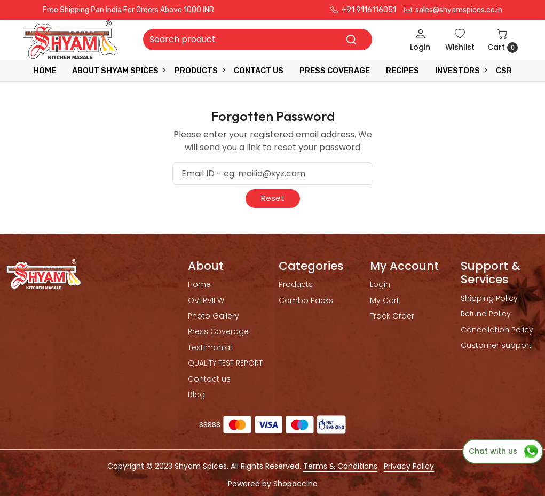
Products (199, 70)
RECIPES (402, 70)
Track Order (392, 316)
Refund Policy (486, 313)
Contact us (209, 379)
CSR (504, 70)
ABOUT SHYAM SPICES (118, 70)
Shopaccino (295, 483)
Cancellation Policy (497, 329)
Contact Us (258, 70)
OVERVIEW (206, 300)
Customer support (496, 345)
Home (44, 70)
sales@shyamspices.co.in (453, 9)
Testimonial (210, 347)
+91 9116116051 (363, 9)
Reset (273, 198)
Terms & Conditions (340, 466)
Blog (196, 394)
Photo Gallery (213, 316)
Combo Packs (306, 300)
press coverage (334, 70)
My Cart (384, 300)
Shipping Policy (489, 298)
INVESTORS (460, 70)
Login (380, 284)
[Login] (420, 40)
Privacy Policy (409, 466)
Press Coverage (218, 331)
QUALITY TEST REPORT (225, 363)
